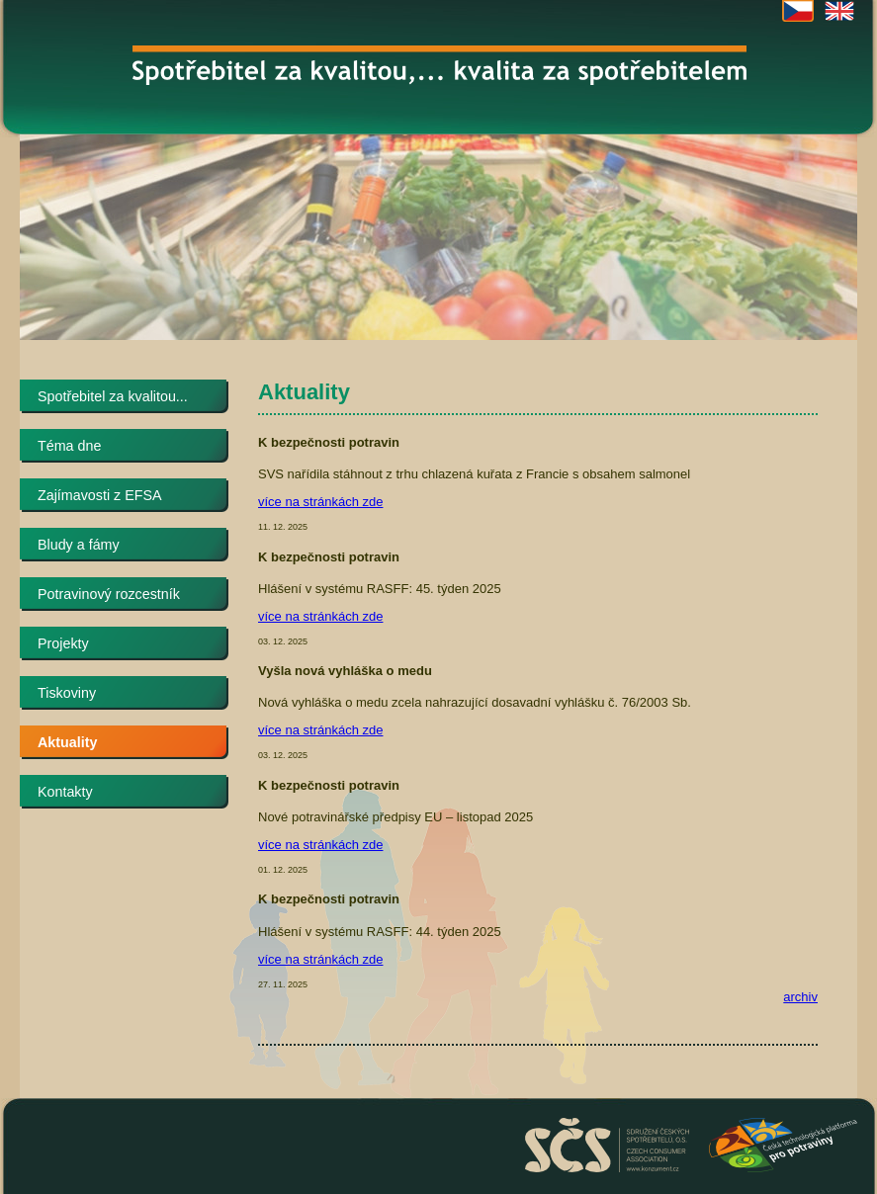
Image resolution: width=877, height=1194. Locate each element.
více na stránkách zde (320, 501)
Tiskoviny (67, 693)
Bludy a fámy (79, 545)
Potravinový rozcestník (109, 594)
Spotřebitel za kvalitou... (113, 396)
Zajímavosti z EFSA (100, 495)
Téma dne (69, 446)
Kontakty (65, 792)
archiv (800, 996)
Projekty (63, 643)
